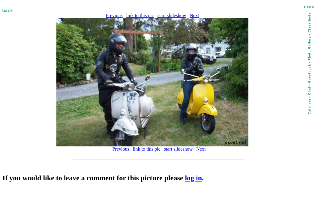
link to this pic (140, 15)
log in (193, 178)
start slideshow (172, 15)
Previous (114, 15)
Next (194, 15)
